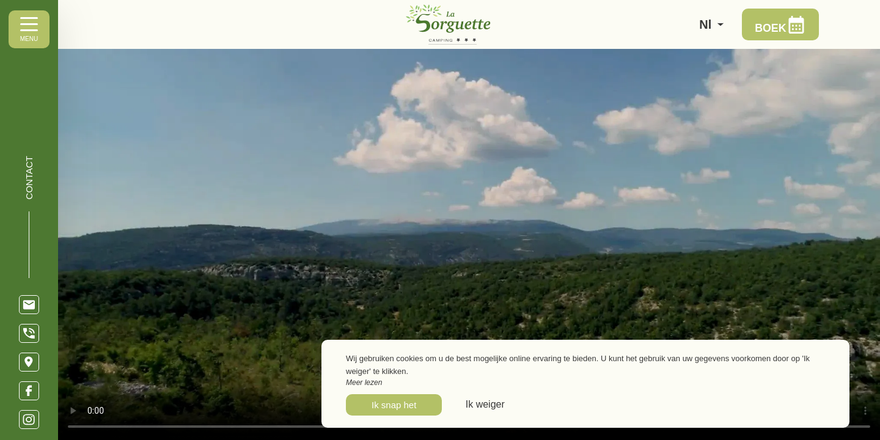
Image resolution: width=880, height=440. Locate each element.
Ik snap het (394, 405)
